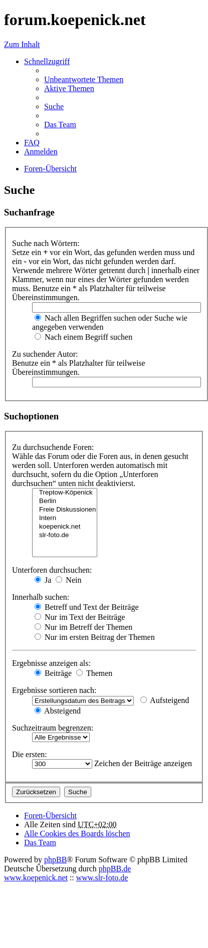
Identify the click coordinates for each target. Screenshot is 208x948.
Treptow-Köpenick (65, 493)
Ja (43, 580)
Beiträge (53, 673)
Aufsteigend (164, 700)
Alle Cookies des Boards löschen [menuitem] (77, 833)
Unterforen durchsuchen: (52, 570)
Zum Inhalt (22, 44)
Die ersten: (29, 754)
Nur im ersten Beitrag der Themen (95, 637)
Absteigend (58, 710)
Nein (68, 580)
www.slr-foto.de (102, 877)
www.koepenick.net (36, 877)
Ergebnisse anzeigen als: (51, 663)
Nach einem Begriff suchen (83, 337)
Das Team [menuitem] (60, 124)
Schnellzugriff (47, 61)
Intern (65, 518)
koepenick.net (65, 527)
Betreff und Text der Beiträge (87, 607)
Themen (94, 673)
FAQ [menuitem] (32, 142)
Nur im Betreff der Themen (83, 627)
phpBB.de (115, 868)
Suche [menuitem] (54, 106)
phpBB (55, 859)
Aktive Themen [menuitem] (69, 88)
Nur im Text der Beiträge (80, 617)
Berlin (65, 501)
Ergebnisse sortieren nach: (54, 690)
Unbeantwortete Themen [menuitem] (83, 79)
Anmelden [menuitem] (41, 151)
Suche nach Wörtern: (46, 243)
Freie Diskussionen (65, 510)
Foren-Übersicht (50, 815)
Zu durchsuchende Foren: (53, 447)
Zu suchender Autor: (45, 354)
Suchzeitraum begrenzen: (52, 728)
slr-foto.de (65, 535)
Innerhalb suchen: (40, 597)
